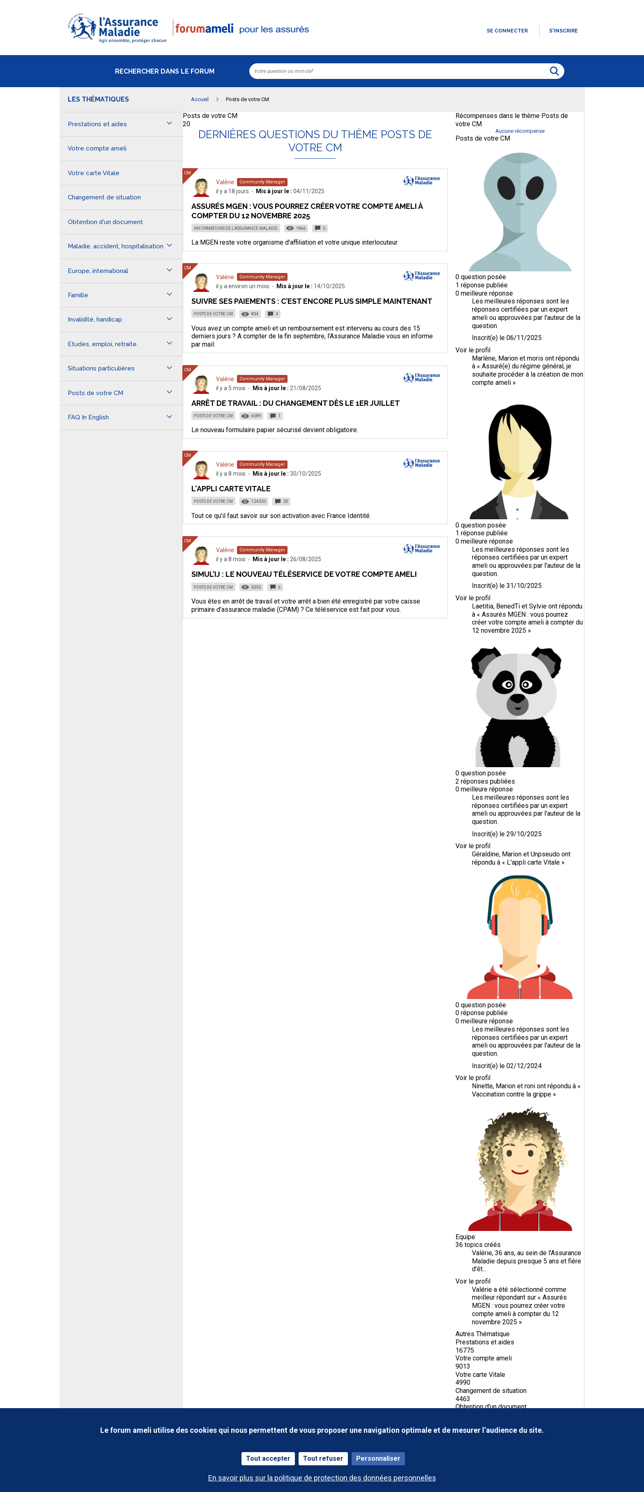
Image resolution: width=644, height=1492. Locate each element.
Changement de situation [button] (104, 197)
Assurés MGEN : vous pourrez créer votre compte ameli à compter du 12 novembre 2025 (307, 211)
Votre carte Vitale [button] (94, 173)
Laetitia (482, 606)
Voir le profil (472, 350)
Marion (508, 358)
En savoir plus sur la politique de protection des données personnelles (322, 1477)
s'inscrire (563, 31)
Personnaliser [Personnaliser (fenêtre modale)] (378, 1458)
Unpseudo (545, 854)
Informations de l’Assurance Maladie (236, 228)
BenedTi (508, 606)
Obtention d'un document (491, 1407)
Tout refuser (323, 1458)
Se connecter (507, 31)
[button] (322, 43)
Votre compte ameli (483, 1358)
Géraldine (485, 854)
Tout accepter (268, 1458)
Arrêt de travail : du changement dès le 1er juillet (295, 403)
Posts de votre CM (210, 116)
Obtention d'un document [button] (105, 222)
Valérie (225, 182)
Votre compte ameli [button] (97, 148)
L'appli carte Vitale (231, 488)
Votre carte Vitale (480, 1375)
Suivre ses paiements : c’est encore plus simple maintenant (311, 301)
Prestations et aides (484, 1342)
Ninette (482, 1086)
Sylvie (538, 606)
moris (535, 358)
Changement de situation (491, 1391)
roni (529, 1086)
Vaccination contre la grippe (511, 1094)
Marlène (483, 358)
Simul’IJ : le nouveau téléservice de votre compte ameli (304, 574)
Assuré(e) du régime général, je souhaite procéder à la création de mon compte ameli (527, 374)
